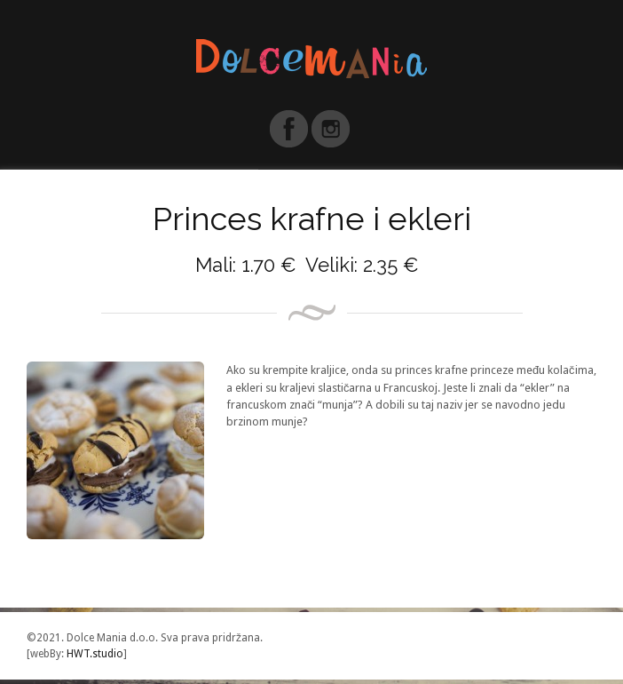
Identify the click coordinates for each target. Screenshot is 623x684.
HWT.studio (93, 654)
